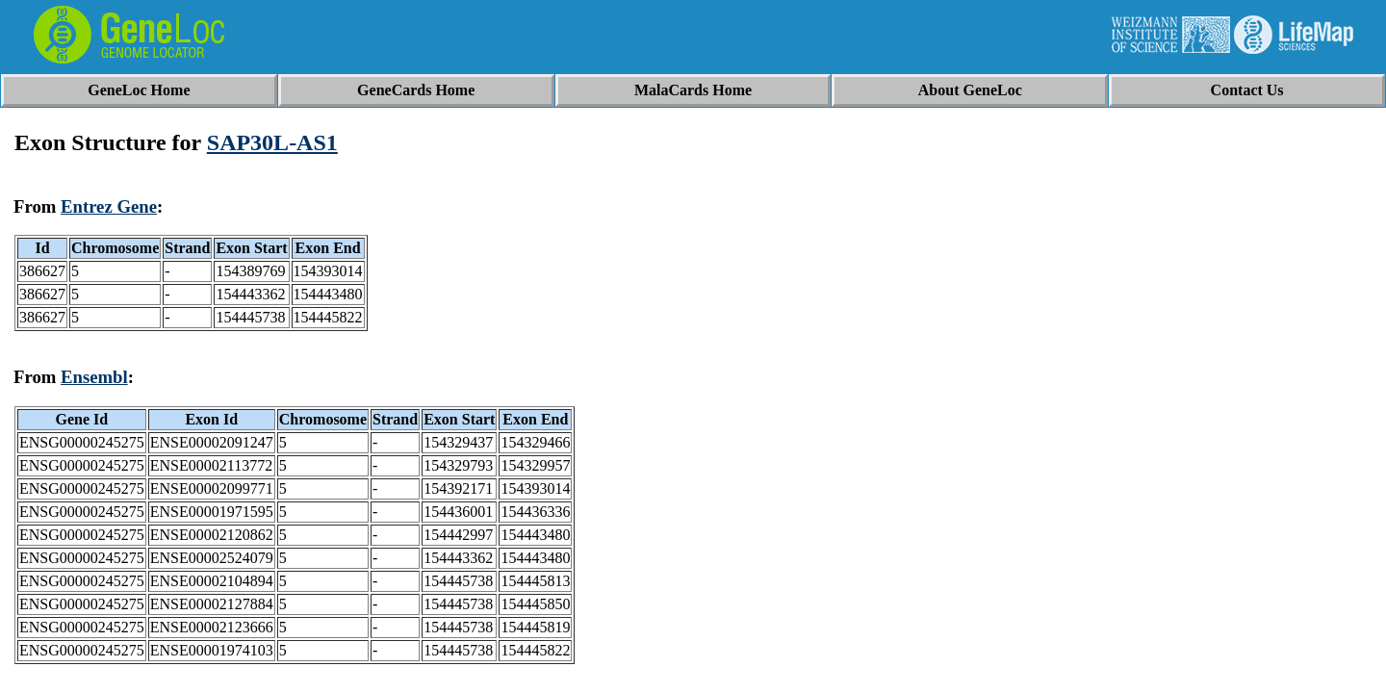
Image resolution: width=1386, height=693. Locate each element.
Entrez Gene (109, 206)
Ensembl (94, 377)
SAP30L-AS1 (272, 142)
